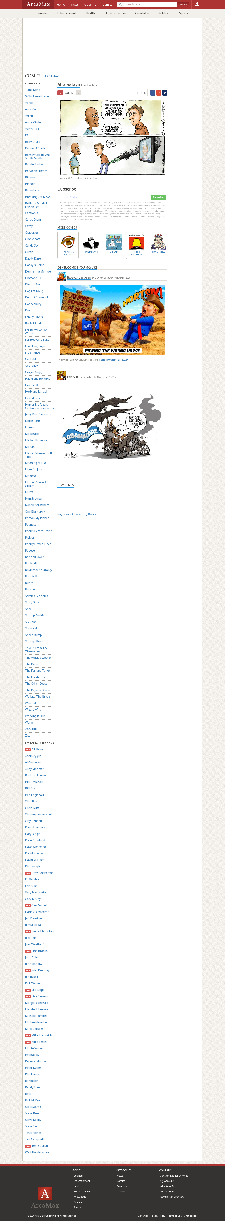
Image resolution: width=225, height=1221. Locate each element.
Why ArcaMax (168, 1186)
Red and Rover (34, 557)
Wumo (29, 722)
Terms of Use (174, 1215)
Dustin (29, 310)
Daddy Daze (33, 258)
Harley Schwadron (37, 912)
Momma (30, 476)
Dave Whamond (35, 847)
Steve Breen (33, 1113)
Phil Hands (32, 1074)
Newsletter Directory (172, 1196)
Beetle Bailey (34, 164)
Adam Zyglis (33, 756)
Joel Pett (30, 938)
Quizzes (121, 1191)
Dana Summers (35, 827)
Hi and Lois (32, 398)
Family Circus (34, 317)
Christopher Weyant (38, 814)
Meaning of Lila (35, 463)
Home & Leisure (115, 13)
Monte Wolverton (36, 1048)
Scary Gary (32, 602)
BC (27, 135)
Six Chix (30, 622)
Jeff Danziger (33, 918)
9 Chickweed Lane (37, 96)
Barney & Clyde (35, 148)
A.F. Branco (35, 749)
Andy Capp (32, 109)
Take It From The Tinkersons (36, 649)
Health (90, 13)
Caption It (31, 213)
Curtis (29, 252)
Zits (27, 735)
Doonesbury (33, 304)
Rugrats (30, 589)
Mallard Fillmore (36, 440)
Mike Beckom (34, 1029)
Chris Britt (32, 808)
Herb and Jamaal (36, 391)
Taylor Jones (33, 1133)
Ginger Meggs (34, 372)
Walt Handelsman (37, 1152)
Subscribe (158, 197)
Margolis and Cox (36, 1003)
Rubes (29, 583)
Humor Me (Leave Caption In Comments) (40, 406)
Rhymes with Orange (39, 570)
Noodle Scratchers (37, 505)
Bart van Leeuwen (37, 775)
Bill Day (30, 788)
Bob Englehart (34, 795)
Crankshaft (32, 239)
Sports (183, 13)
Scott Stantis (33, 1107)
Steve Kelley (33, 1120)
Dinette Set (32, 284)
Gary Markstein (35, 892)
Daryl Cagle (32, 834)
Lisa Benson (36, 996)
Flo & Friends (33, 323)
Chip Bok (31, 801)
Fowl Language (35, 346)
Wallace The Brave (37, 696)
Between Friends (36, 171)
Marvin (30, 447)
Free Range (32, 353)
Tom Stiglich (36, 1146)
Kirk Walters (33, 983)
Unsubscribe (191, 1215)
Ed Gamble (32, 879)
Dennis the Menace (38, 271)
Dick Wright (33, 866)
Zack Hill (31, 729)
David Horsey (34, 853)
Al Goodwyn (33, 762)
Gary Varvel (36, 905)
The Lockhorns (35, 677)
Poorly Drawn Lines (38, 544)
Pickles (29, 537)
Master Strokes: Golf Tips (38, 455)
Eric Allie (31, 886)
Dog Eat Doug (34, 291)
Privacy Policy (158, 1215)
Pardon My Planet (37, 518)
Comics (121, 1181)
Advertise (143, 1215)
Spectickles (32, 628)
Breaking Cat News (38, 197)
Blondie (30, 184)
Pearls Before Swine (38, 531)
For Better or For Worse (36, 331)
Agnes (29, 103)
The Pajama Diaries (38, 690)
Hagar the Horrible (37, 378)
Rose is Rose (33, 576)
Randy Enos (32, 1087)
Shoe (28, 609)
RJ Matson (31, 1081)
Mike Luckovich (38, 1035)
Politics (163, 13)
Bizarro (30, 177)
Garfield (30, 359)
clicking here (87, 219)
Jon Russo (31, 977)
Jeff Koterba (33, 925)
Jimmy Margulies (39, 931)
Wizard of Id (33, 709)
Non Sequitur (34, 498)
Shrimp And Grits (36, 615)
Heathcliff (31, 385)
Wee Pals (31, 703)
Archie (29, 116)
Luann (29, 427)
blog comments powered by (76, 514)
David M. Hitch (34, 860)
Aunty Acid (32, 129)
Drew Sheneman (39, 873)
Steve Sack (32, 1126)
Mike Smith (36, 1042)
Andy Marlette (34, 769)
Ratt (28, 1094)
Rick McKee (32, 1100)
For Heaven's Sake (37, 340)
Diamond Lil (33, 278)
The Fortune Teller (37, 670)
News (120, 1175)
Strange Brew (34, 641)
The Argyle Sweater (38, 657)
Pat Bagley (32, 1055)
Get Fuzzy (31, 365)
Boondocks (32, 190)
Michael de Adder (36, 1022)
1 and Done (32, 90)
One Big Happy (35, 511)
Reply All (31, 563)
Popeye (30, 550)
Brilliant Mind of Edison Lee (36, 205)
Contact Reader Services (174, 1175)
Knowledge (141, 13)
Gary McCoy (33, 899)
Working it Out (35, 716)
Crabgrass (32, 232)
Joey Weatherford (36, 944)
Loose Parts (33, 421)
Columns (122, 1186)
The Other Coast (36, 683)
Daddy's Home (34, 265)
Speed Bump (33, 635)
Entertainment (66, 13)
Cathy (29, 226)
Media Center (167, 1191)
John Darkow (33, 964)
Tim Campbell (34, 1139)
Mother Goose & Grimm (35, 484)
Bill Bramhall (34, 782)
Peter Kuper (33, 1068)
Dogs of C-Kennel (36, 297)
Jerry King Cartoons (38, 414)
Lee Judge (34, 990)
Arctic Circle (33, 122)
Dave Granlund (35, 840)
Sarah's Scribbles (36, 596)
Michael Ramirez (36, 1016)
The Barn (31, 664)
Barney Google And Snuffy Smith (37, 156)
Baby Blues (32, 142)
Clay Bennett (33, 821)
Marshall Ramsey (36, 1009)
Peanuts (30, 524)
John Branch (36, 951)
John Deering (37, 970)
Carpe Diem (33, 219)
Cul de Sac (31, 245)
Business (42, 13)
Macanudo (32, 434)
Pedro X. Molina (35, 1061)
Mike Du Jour (34, 469)
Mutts (29, 492)
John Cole (31, 957)
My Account (167, 1181)
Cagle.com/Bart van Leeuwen (113, 359)
